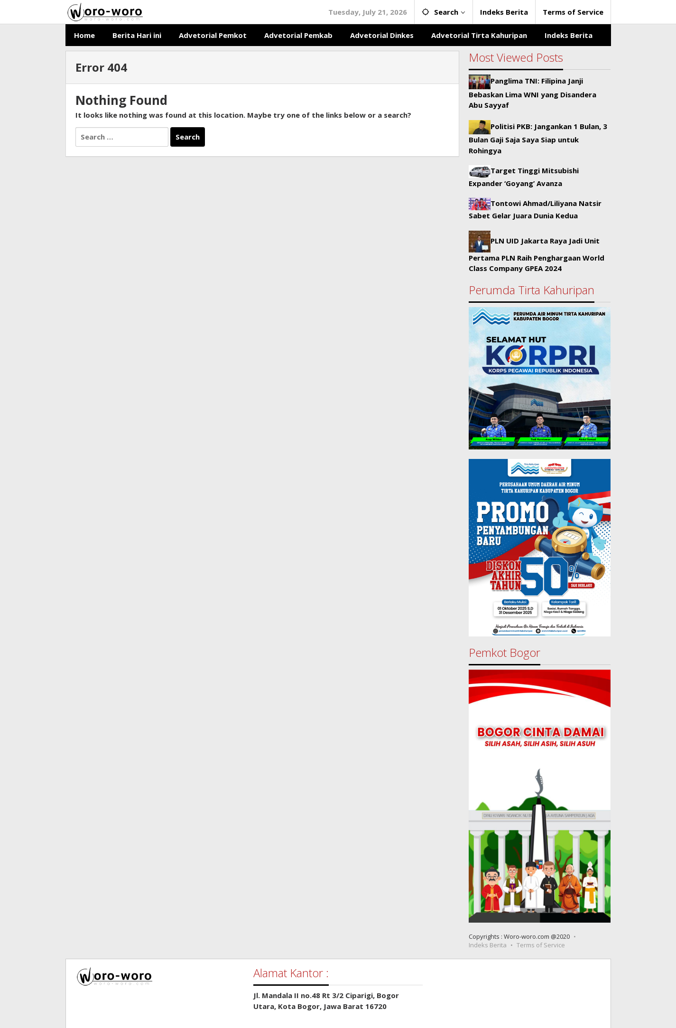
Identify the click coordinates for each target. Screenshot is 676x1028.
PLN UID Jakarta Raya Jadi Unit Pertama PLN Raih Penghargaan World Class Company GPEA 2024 (536, 254)
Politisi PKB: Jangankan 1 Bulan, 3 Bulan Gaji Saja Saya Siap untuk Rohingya (538, 138)
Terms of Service (541, 945)
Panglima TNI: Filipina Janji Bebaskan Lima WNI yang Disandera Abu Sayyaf (532, 93)
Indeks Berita (488, 945)
